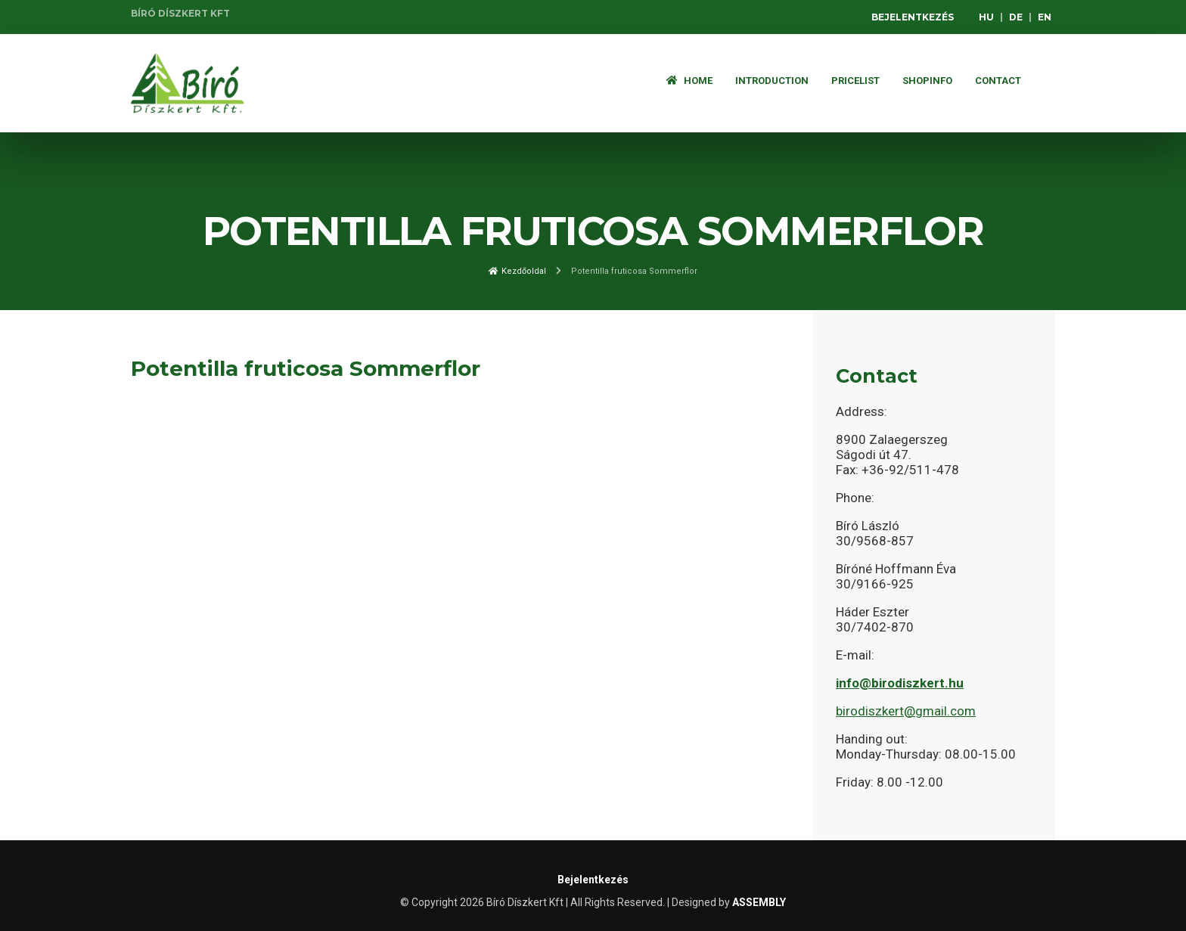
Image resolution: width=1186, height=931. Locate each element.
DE (1016, 17)
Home (689, 80)
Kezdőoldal (517, 271)
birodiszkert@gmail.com (906, 710)
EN (1044, 17)
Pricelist (855, 80)
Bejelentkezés (912, 17)
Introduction (772, 80)
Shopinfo (927, 80)
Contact (998, 80)
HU (986, 17)
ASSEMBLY (759, 902)
